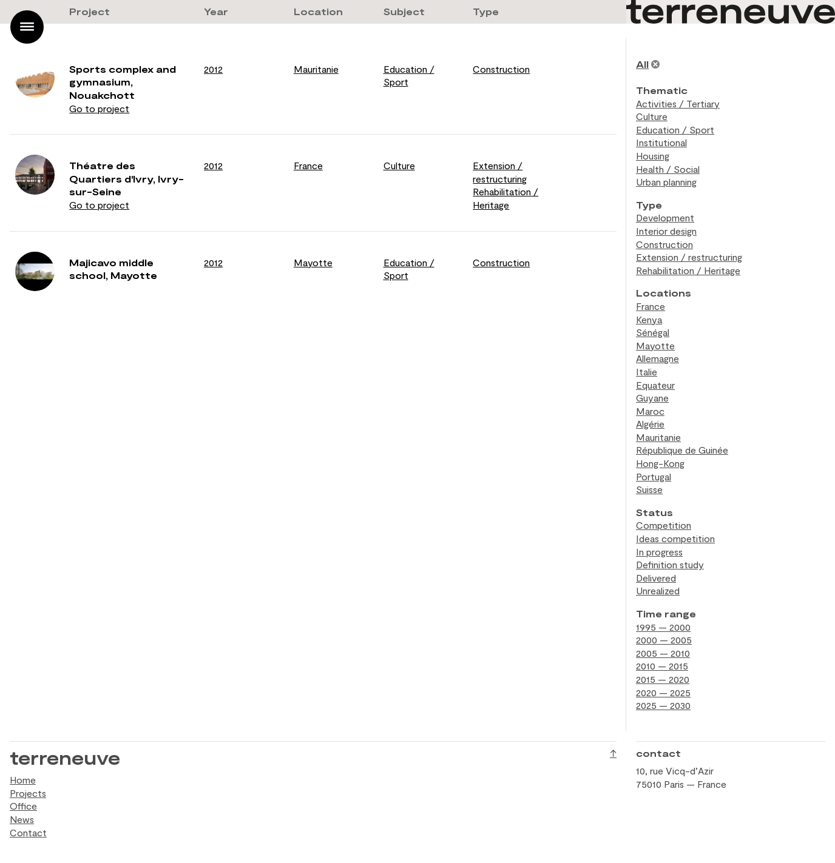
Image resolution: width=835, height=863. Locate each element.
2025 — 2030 (663, 705)
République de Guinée (682, 449)
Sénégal (652, 332)
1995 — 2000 (663, 627)
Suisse (649, 489)
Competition (663, 525)
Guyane (652, 397)
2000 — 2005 (664, 639)
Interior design (666, 231)
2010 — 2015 (662, 665)
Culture (399, 165)
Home (23, 779)
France (308, 165)
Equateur (655, 385)
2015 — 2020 (662, 679)
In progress (659, 551)
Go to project (99, 108)
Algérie (650, 423)
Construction (501, 69)
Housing (652, 155)
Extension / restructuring (689, 257)
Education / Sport (675, 129)
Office (23, 805)
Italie (646, 371)
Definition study (670, 564)
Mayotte (313, 262)
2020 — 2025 (663, 692)
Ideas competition (675, 538)
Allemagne (657, 358)
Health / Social (668, 169)
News (22, 819)
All (642, 64)
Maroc (650, 411)
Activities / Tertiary (678, 103)
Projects (28, 793)
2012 (213, 69)
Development (665, 217)
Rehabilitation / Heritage (688, 270)
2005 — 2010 (663, 653)
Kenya (649, 319)
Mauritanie (316, 69)
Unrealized (658, 590)
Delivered (656, 577)
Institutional (661, 142)
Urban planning (666, 181)
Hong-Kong (660, 463)
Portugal (653, 476)
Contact (28, 832)
